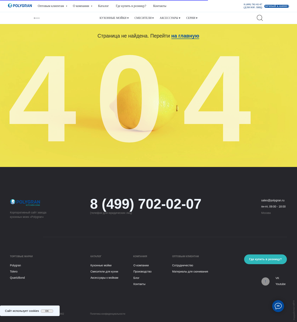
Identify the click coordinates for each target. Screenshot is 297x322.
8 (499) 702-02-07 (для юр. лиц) (253, 6)
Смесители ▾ (144, 17)
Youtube (281, 284)
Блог (136, 277)
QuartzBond (17, 277)
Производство (142, 271)
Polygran (15, 265)
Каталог (103, 6)
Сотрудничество (182, 265)
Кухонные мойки (101, 265)
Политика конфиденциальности (107, 313)
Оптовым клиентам (51, 6)
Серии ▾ (191, 17)
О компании (81, 6)
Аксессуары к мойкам (104, 277)
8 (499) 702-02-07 (145, 204)
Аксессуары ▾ (170, 17)
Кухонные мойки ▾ (114, 17)
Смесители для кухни (104, 271)
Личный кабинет (276, 6)
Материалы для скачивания (190, 271)
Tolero (13, 271)
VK (277, 278)
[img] (265, 282)
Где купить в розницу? (131, 6)
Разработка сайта (294, 310)
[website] (260, 18)
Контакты (159, 6)
